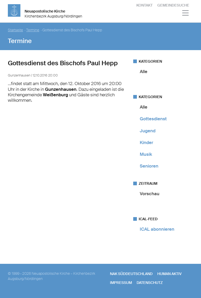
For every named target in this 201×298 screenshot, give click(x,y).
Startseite (15, 30)
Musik (146, 154)
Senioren (149, 166)
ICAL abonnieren (157, 229)
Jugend (147, 131)
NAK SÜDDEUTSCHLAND (131, 273)
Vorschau (149, 193)
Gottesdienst (153, 119)
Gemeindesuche (173, 5)
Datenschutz (150, 282)
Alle (143, 71)
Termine (32, 30)
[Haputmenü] (185, 13)
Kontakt (144, 5)
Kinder (146, 142)
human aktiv (169, 273)
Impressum (121, 282)
